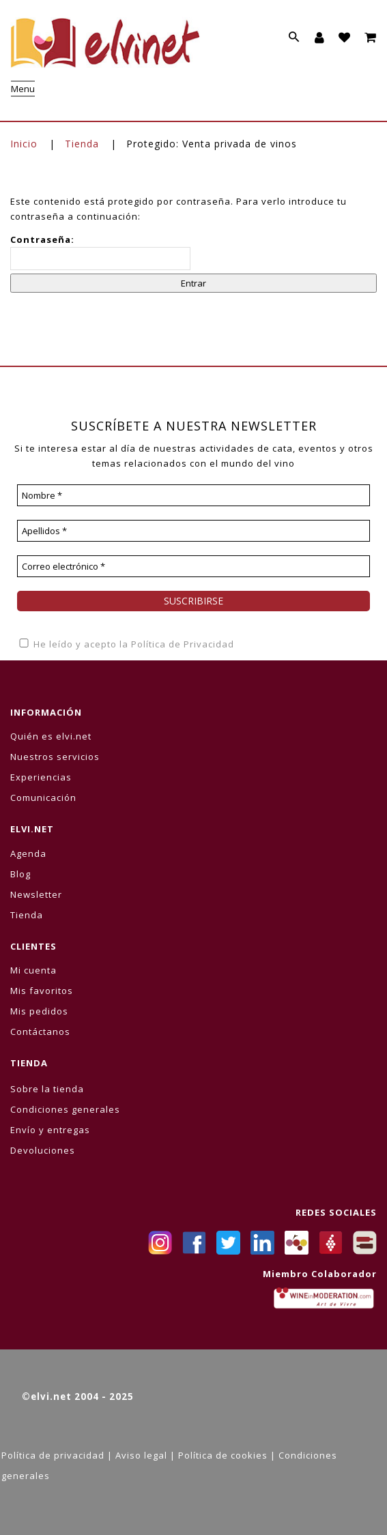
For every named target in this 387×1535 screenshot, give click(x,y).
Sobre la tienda (47, 1089)
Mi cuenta (33, 970)
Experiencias (41, 777)
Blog (20, 874)
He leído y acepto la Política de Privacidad (125, 644)
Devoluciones (42, 1150)
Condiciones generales (65, 1109)
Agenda (28, 853)
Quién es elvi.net (50, 736)
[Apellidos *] (193, 531)
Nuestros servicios (55, 756)
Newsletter (36, 894)
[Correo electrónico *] (193, 566)
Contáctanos (40, 1031)
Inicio (24, 143)
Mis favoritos (41, 990)
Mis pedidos (39, 1011)
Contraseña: (100, 251)
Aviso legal (141, 1455)
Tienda (82, 143)
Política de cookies (223, 1455)
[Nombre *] (193, 495)
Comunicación (43, 797)
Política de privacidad (52, 1455)
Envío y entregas (50, 1130)
